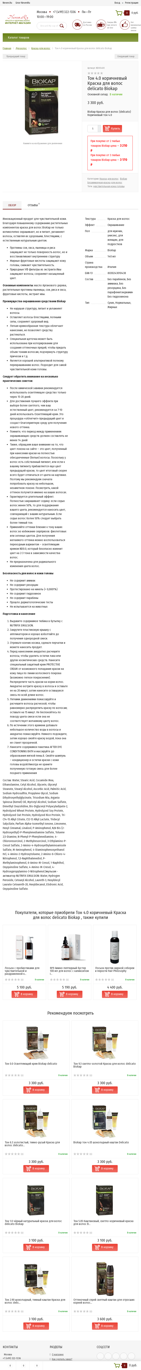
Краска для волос (109, 178)
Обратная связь (60, 1343)
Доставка (57, 1324)
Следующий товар (125, 56)
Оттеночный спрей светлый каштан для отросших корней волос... (103, 1262)
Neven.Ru (7, 2)
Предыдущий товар (16, 56)
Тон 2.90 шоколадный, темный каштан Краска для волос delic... (35, 1262)
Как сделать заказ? (62, 1320)
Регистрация (131, 2)
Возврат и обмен (61, 1348)
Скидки (55, 1338)
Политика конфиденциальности (69, 1352)
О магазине (58, 1315)
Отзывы (34, 204)
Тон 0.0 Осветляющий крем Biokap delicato (31, 1024)
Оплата (56, 1329)
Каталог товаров (18, 37)
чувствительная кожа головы (109, 186)
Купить (115, 128)
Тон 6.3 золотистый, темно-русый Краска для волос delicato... (32, 1104)
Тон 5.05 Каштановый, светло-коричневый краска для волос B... (103, 1183)
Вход (117, 2)
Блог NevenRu (23, 2)
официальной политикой (110, 1337)
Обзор (12, 205)
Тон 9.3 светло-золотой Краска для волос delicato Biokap (104, 1026)
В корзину (39, 1050)
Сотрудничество (61, 1334)
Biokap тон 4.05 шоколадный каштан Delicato (101, 1103)
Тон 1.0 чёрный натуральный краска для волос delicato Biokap (33, 1183)
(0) (14, 1036)
